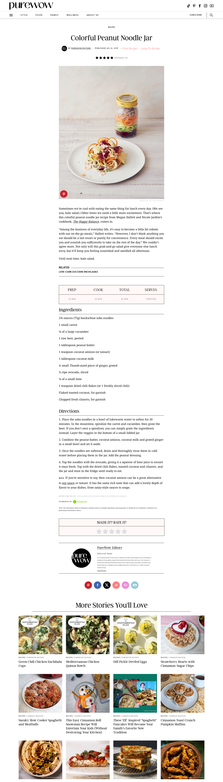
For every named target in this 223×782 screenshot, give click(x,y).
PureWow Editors (81, 48)
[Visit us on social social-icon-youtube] (212, 6)
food (39, 15)
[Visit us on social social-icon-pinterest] (194, 5)
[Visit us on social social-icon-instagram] (206, 6)
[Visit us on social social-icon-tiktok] (188, 5)
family (54, 15)
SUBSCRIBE (196, 15)
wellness (72, 15)
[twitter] (107, 585)
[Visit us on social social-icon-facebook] (199, 5)
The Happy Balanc (85, 221)
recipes (111, 27)
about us (93, 15)
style (24, 15)
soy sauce (68, 483)
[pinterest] (64, 194)
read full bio (101, 570)
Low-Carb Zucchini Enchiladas (78, 272)
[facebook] (97, 585)
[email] (125, 585)
